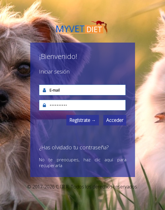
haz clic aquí (98, 159)
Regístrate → (82, 120)
